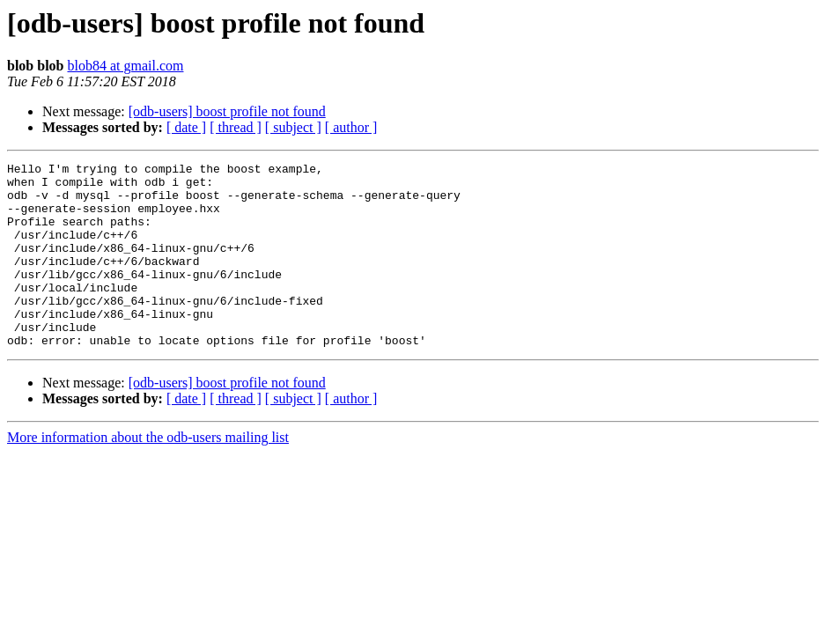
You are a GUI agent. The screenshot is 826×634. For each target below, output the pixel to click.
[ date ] (186, 127)
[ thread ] (236, 127)
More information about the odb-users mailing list (148, 474)
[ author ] (351, 127)
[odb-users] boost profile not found (227, 111)
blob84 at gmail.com (125, 65)
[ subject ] (293, 127)
